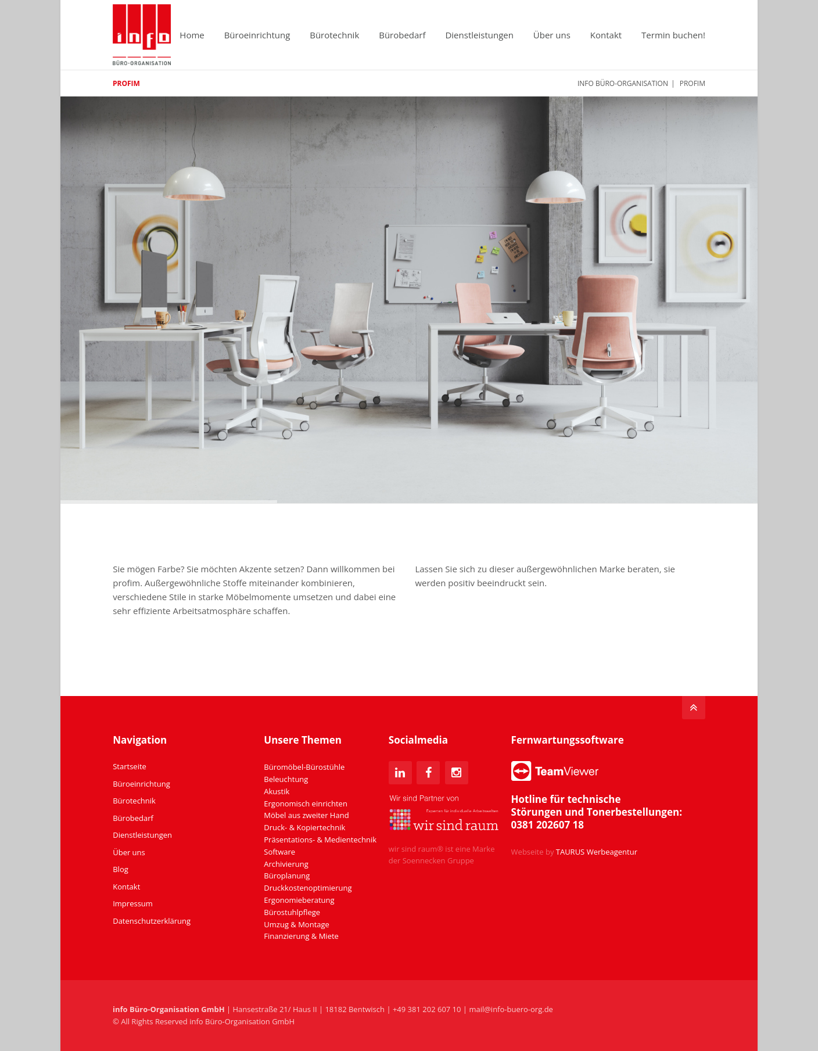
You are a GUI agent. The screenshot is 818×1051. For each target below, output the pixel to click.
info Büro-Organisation (622, 83)
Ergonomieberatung (299, 900)
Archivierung (286, 864)
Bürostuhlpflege (292, 912)
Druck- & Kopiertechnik (304, 827)
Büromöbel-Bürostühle (304, 767)
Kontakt (606, 35)
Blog (120, 869)
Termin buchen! (673, 35)
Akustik (276, 791)
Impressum (133, 903)
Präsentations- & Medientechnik (320, 839)
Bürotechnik (334, 35)
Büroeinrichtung (257, 35)
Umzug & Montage (296, 924)
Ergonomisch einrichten (305, 803)
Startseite (129, 766)
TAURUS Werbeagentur (596, 851)
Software (279, 851)
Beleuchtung (286, 779)
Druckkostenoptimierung (307, 888)
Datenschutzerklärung (152, 921)
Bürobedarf (402, 35)
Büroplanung (287, 875)
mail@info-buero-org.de (511, 1009)
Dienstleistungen (479, 35)
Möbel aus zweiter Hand (306, 815)
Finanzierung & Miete (301, 936)
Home (192, 35)
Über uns (552, 35)
